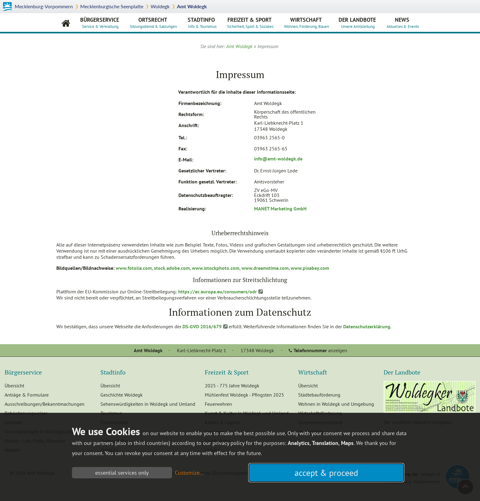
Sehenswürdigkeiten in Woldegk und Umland (147, 404)
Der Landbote (357, 22)
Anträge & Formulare (27, 395)
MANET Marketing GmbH (280, 208)
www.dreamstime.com (265, 268)
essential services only (121, 472)
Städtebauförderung (319, 395)
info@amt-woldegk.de (278, 159)
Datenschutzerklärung (366, 326)
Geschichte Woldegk (121, 395)
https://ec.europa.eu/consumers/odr (217, 291)
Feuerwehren (218, 404)
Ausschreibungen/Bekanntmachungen (44, 404)
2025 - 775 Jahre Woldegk (232, 385)
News (404, 22)
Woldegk (160, 6)
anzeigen (320, 350)
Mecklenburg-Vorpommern (44, 6)
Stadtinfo (203, 22)
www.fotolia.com (134, 268)
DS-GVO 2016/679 (202, 326)
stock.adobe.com (172, 268)
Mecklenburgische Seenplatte (111, 6)
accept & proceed (326, 472)
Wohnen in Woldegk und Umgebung (336, 404)
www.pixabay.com (310, 268)
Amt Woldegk (192, 6)
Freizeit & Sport (251, 22)
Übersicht (14, 385)
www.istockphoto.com (215, 268)
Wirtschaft (308, 22)
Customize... (189, 472)
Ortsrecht (155, 22)
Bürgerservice (101, 22)
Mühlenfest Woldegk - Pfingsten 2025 (244, 395)
